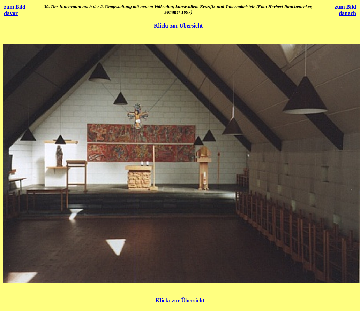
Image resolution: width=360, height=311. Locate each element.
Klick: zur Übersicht (178, 26)
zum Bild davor (14, 10)
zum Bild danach (345, 10)
